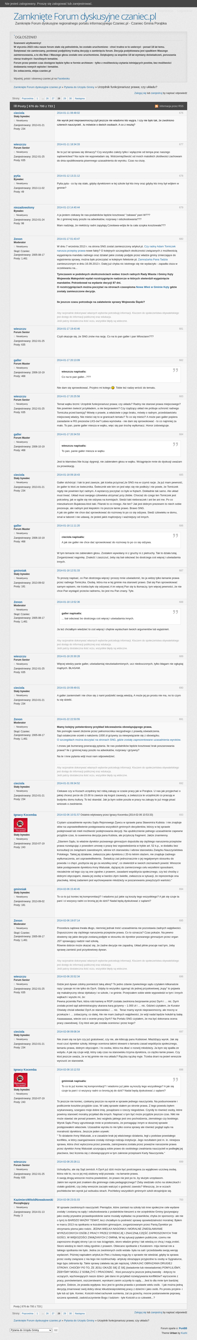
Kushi (184, 1333)
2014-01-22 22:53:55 (68, 719)
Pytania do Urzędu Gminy (79, 87)
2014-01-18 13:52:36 (68, 602)
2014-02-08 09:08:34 (68, 1031)
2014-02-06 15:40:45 (68, 889)
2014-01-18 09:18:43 (68, 474)
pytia (17, 175)
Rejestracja (165, 10)
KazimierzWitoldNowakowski (33, 1199)
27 (53, 98)
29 (64, 98)
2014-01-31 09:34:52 (68, 783)
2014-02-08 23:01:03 (68, 1199)
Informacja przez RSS (171, 106)
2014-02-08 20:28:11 (68, 1161)
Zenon (18, 239)
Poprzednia (27, 98)
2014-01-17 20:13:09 (68, 360)
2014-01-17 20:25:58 (68, 396)
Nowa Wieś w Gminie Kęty (152, 287)
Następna (80, 98)
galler (17, 360)
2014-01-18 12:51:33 (68, 570)
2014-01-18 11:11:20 (68, 525)
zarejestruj (156, 93)
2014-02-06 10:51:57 (68, 814)
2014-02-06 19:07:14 (68, 920)
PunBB (183, 1328)
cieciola (19, 113)
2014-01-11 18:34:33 (68, 144)
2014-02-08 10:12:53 (68, 1069)
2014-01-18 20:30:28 (68, 656)
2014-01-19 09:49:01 (68, 687)
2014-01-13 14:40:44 (68, 207)
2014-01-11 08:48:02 (68, 112)
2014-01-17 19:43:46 (68, 328)
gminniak (20, 570)
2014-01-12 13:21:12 (68, 175)
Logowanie (184, 10)
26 (47, 98)
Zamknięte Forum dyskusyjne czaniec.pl (85, 16)
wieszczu (20, 144)
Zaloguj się (140, 93)
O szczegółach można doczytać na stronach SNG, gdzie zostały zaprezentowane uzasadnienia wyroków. (119, 739)
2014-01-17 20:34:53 (68, 434)
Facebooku (64, 78)
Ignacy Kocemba (25, 814)
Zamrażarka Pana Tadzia (153, 259)
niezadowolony (24, 207)
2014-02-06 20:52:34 (68, 976)
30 (70, 98)
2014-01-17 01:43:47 (68, 238)
